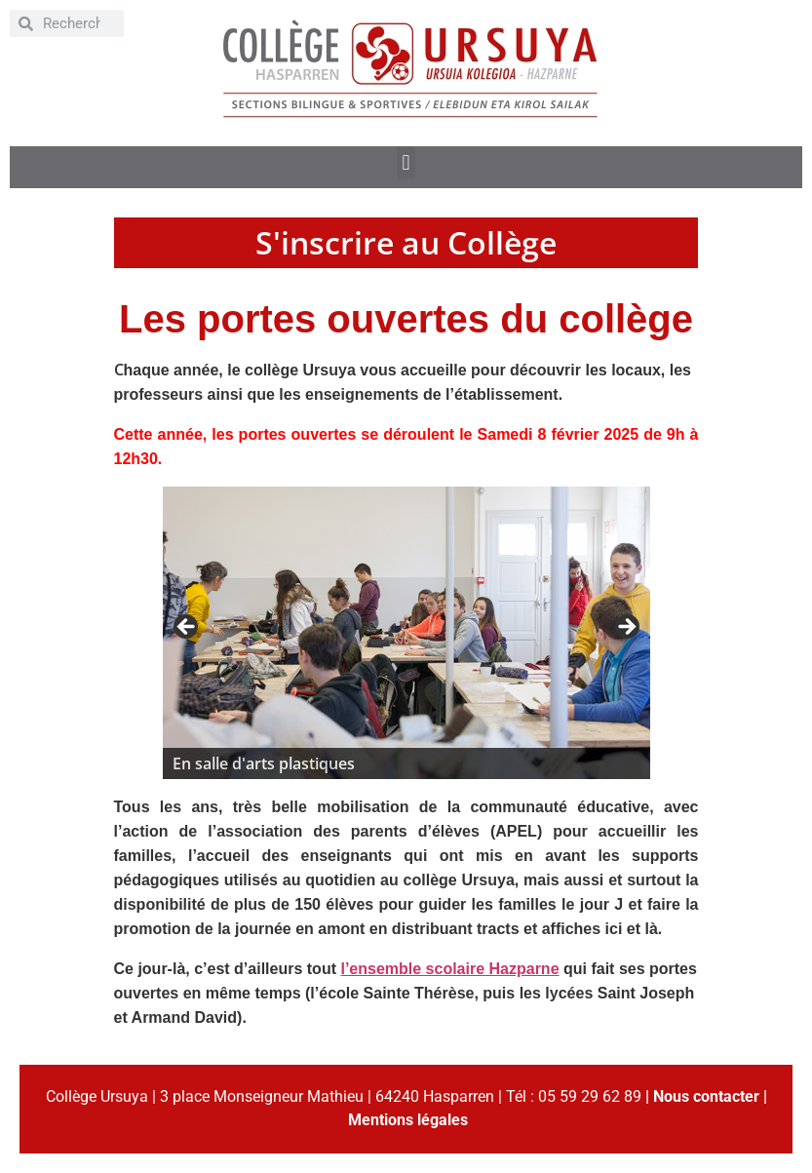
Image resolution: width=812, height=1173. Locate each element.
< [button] (187, 628)
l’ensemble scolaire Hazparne (449, 968)
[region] (406, 633)
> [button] (625, 628)
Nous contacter (706, 1096)
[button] (406, 162)
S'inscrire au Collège (406, 242)
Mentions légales (408, 1120)
